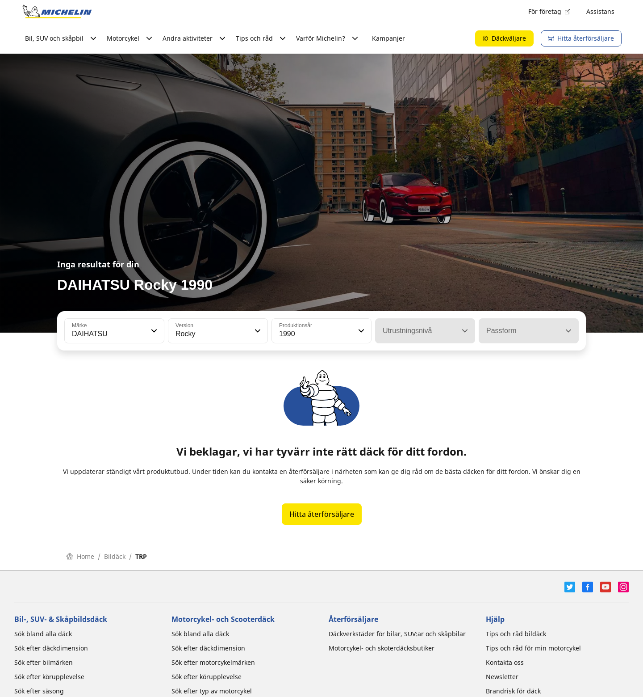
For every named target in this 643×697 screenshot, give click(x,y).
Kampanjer (388, 38)
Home (80, 556)
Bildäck (114, 556)
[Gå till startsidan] (57, 12)
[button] (153, 331)
